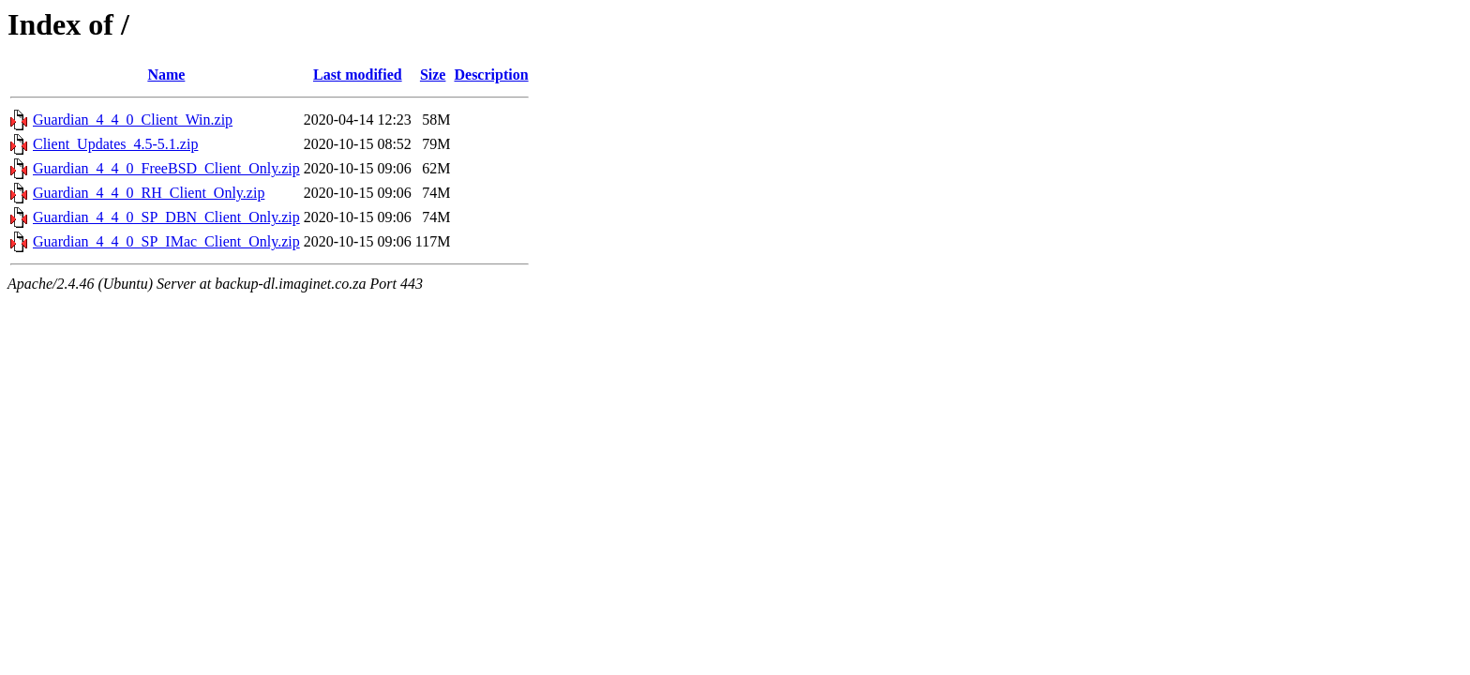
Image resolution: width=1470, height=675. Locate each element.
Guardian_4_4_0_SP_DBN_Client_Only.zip (166, 217)
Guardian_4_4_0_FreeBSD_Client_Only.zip (166, 168)
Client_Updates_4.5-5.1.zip (115, 144)
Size (433, 74)
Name (166, 74)
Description (491, 74)
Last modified (357, 74)
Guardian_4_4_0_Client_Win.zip (132, 120)
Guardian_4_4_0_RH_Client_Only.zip (148, 193)
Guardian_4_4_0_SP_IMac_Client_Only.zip (166, 241)
